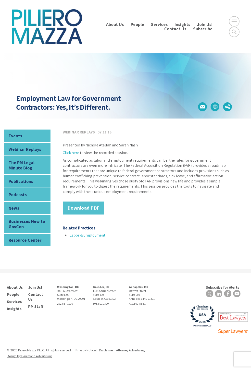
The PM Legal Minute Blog (22, 165)
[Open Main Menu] (234, 21)
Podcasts (18, 194)
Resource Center (25, 240)
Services (159, 24)
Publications (21, 181)
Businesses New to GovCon (27, 223)
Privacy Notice (85, 350)
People (137, 24)
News (14, 208)
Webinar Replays (25, 149)
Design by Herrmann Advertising (29, 356)
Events (15, 136)
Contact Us (175, 29)
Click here (71, 152)
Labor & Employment (87, 235)
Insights (182, 24)
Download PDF (83, 208)
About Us (115, 24)
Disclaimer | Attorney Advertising (122, 350)
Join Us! (205, 24)
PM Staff (35, 306)
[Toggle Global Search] (234, 32)
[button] (202, 106)
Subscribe (203, 29)
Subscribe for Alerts (222, 287)
